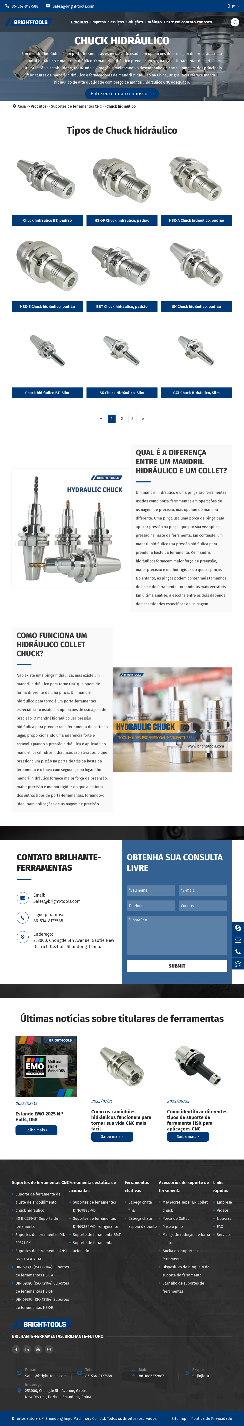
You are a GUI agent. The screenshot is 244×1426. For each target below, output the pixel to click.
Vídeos (223, 1210)
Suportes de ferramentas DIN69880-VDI (94, 1206)
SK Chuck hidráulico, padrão (196, 306)
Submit (177, 966)
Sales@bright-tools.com (70, 6)
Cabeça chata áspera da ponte (142, 1222)
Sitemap (179, 1418)
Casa (22, 106)
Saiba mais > (36, 1130)
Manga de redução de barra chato (186, 1238)
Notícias (224, 1218)
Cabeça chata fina (140, 1206)
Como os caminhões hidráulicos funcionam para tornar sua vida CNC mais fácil (121, 1120)
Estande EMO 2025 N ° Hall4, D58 (39, 1116)
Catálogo (153, 22)
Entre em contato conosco (188, 22)
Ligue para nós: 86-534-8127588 (48, 918)
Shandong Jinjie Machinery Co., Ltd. (76, 1418)
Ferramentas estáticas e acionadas (92, 1186)
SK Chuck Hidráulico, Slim (122, 393)
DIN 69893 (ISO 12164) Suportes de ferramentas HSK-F (42, 1287)
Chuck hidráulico (121, 106)
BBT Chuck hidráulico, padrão (121, 306)
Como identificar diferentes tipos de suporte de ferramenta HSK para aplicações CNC (197, 1120)
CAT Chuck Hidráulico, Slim (196, 393)
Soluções (134, 22)
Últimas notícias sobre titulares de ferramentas (122, 1018)
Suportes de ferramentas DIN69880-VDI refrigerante (95, 1222)
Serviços (116, 22)
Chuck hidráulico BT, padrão (47, 220)
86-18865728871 (152, 1376)
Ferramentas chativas (137, 1186)
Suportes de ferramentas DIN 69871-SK (40, 1238)
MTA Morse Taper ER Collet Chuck (185, 1206)
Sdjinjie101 (201, 1376)
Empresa (98, 22)
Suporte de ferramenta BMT (97, 1234)
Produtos (79, 22)
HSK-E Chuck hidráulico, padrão (47, 306)
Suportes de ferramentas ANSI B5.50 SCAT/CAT (41, 1255)
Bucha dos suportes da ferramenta (182, 1255)
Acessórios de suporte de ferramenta (184, 1186)
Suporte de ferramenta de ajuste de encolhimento (38, 1198)
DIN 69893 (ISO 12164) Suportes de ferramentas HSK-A (42, 1271)
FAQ (220, 1226)
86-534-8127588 (21, 6)
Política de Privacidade (211, 1418)
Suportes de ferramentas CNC (76, 106)
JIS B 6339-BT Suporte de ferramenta (36, 1222)
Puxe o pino (173, 1226)
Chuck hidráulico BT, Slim (47, 393)
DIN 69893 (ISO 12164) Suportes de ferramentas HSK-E (42, 1303)
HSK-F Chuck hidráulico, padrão (122, 220)
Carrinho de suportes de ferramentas (183, 1287)
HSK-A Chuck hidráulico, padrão (196, 220)
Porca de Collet (176, 1218)
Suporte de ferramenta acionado (92, 1246)
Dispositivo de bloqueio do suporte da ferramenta (186, 1271)
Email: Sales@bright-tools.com (57, 898)
